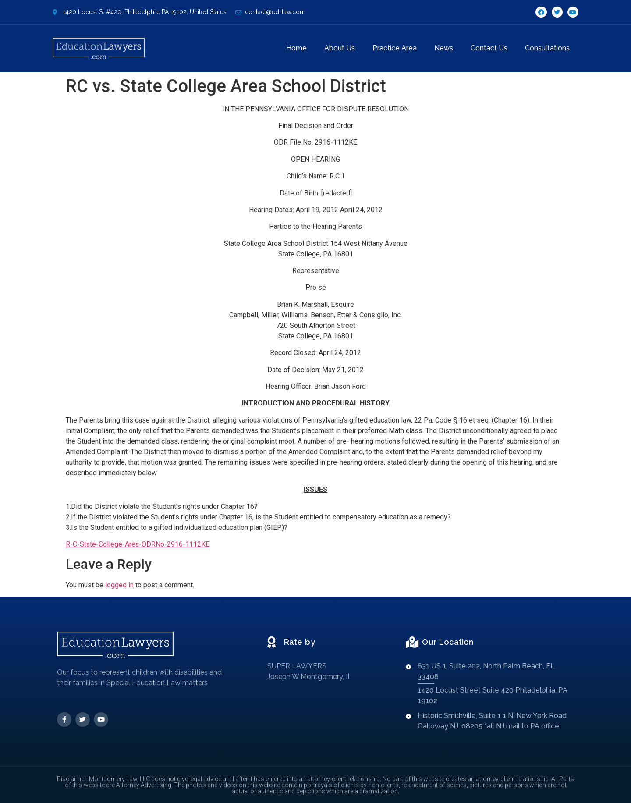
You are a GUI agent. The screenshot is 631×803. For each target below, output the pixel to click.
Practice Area (394, 48)
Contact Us (489, 48)
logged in (119, 585)
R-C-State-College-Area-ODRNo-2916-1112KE (137, 544)
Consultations (547, 48)
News (443, 48)
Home (296, 48)
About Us (339, 48)
